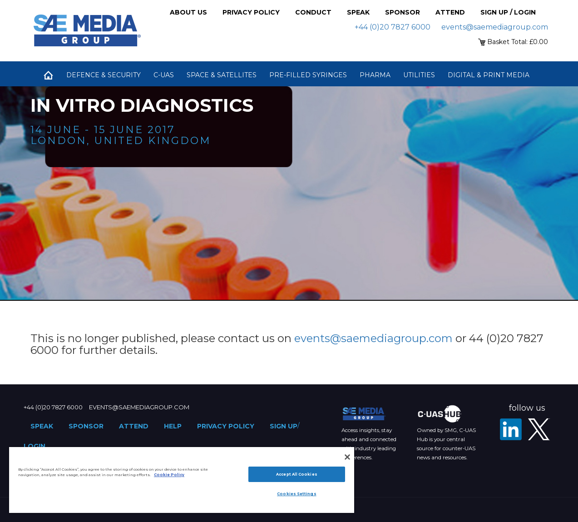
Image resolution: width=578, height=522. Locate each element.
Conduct (313, 12)
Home (48, 75)
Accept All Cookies (296, 474)
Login (34, 446)
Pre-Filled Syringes (308, 75)
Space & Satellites (222, 75)
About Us (188, 12)
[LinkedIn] (511, 429)
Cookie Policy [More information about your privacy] (169, 474)
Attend (450, 12)
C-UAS (163, 75)
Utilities (419, 75)
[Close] (347, 457)
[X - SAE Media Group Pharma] (539, 429)
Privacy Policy (251, 12)
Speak (358, 12)
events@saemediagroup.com (494, 27)
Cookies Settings (296, 494)
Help (173, 426)
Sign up (283, 426)
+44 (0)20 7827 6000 (392, 27)
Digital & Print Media (488, 75)
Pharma (375, 75)
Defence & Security (103, 75)
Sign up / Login (508, 12)
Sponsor (402, 12)
